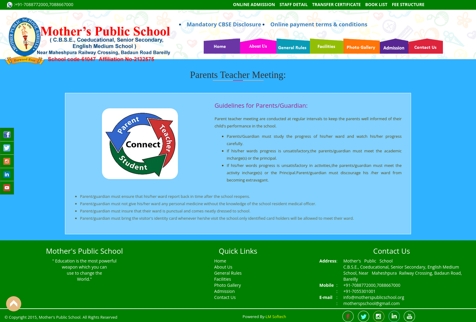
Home (220, 261)
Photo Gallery (227, 285)
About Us (223, 267)
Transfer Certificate (336, 4)
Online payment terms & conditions (318, 13)
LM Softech (276, 316)
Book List (376, 4)
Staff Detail (294, 4)
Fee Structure (408, 4)
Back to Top (13, 303)
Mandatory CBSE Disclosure (224, 13)
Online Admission (254, 4)
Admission (224, 291)
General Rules (228, 273)
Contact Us (225, 297)
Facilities (222, 279)
